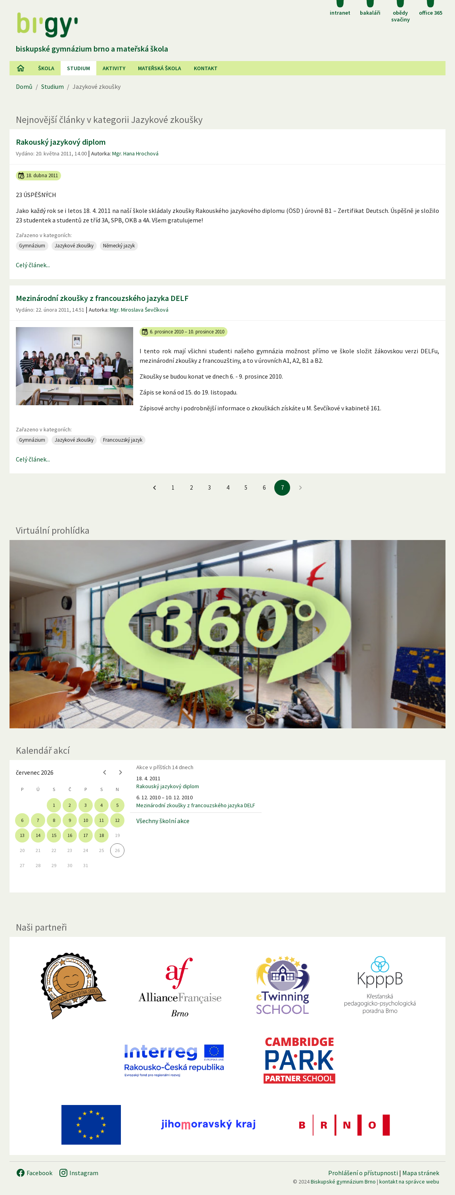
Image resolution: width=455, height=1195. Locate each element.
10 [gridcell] (85, 820)
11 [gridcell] (101, 820)
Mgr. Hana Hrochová (135, 153)
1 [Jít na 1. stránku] (173, 487)
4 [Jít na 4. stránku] (227, 487)
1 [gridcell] (54, 805)
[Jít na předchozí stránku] (154, 488)
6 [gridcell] (22, 820)
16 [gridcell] (69, 835)
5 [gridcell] (117, 805)
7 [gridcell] (38, 820)
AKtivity (114, 68)
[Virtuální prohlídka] (227, 634)
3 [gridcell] (85, 805)
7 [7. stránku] (282, 487)
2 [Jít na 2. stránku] (191, 487)
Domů (24, 86)
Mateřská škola (159, 68)
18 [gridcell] (101, 835)
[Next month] (120, 772)
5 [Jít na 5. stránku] (246, 487)
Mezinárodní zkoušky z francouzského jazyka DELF (102, 298)
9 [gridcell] (70, 820)
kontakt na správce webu (409, 1181)
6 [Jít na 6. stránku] (264, 487)
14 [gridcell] (38, 835)
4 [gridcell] (101, 805)
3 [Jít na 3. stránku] (209, 487)
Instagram (78, 1173)
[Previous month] (105, 772)
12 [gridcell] (117, 820)
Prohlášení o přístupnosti (363, 1173)
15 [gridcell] (54, 835)
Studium (78, 68)
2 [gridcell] (70, 805)
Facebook (34, 1173)
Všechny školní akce (162, 821)
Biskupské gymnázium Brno (343, 1181)
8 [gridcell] (54, 820)
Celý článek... (33, 265)
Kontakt (206, 68)
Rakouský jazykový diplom (61, 142)
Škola (46, 68)
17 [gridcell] (85, 835)
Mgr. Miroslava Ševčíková (139, 309)
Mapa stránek (420, 1173)
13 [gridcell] (22, 835)
